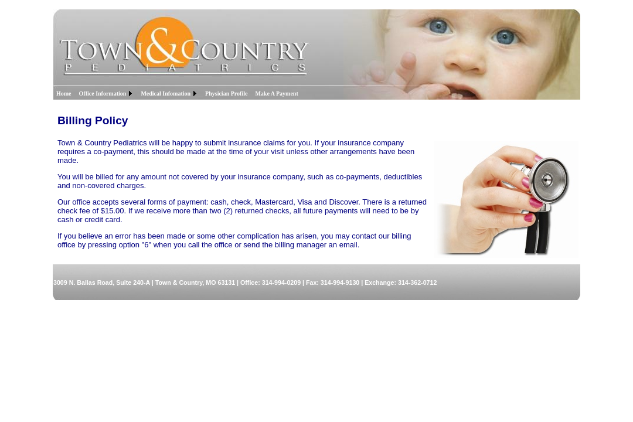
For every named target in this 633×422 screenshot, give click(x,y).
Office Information (103, 93)
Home (64, 93)
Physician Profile (226, 93)
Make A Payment (276, 93)
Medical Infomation (165, 93)
